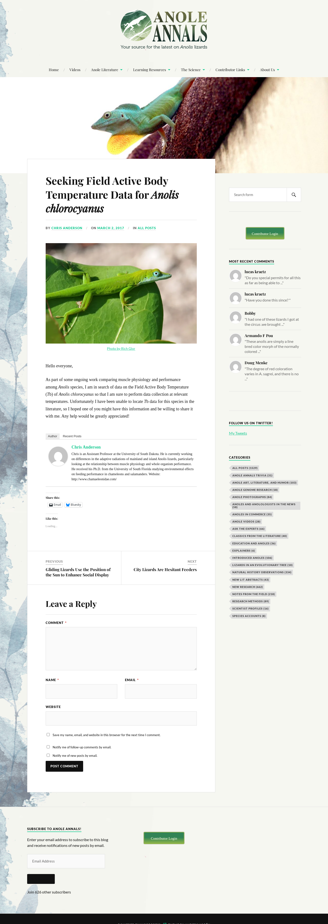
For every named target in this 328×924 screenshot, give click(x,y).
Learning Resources (149, 69)
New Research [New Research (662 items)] (247, 586)
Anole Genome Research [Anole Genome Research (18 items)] (255, 489)
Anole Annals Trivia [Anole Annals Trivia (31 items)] (252, 475)
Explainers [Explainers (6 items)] (243, 550)
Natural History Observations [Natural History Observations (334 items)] (261, 572)
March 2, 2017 (110, 228)
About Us (267, 69)
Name (52, 680)
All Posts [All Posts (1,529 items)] (245, 467)
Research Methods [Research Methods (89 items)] (250, 601)
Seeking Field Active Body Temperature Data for (114, 194)
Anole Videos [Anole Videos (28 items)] (246, 521)
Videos (74, 69)
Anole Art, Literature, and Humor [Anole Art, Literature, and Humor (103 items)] (264, 482)
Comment (56, 623)
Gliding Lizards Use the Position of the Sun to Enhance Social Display (78, 572)
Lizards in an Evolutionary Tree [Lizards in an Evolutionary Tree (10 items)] (262, 565)
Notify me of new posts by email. (75, 756)
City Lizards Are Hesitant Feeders (165, 569)
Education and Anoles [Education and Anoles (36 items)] (254, 543)
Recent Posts (72, 436)
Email (132, 680)
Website (53, 707)
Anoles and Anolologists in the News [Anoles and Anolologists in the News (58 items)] (264, 505)
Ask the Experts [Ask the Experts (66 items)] (248, 528)
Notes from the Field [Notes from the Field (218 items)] (253, 594)
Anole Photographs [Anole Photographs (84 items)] (252, 497)
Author (52, 436)
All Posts (147, 228)
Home (54, 69)
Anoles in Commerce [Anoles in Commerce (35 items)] (252, 514)
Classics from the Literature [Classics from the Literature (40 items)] (259, 535)
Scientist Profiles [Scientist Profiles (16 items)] (250, 608)
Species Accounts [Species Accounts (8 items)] (249, 615)
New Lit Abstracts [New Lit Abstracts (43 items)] (250, 579)
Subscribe (40, 879)
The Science (191, 69)
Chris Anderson (66, 228)
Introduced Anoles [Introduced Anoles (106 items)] (252, 557)
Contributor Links (230, 69)
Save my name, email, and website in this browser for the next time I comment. (107, 735)
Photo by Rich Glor (121, 348)
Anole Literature (104, 69)
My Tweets (238, 433)
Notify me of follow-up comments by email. (82, 747)
